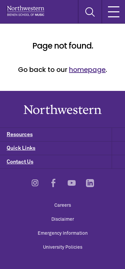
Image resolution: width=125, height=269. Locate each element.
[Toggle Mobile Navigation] (113, 11)
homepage (87, 69)
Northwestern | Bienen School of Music (25, 11)
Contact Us (66, 161)
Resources (66, 134)
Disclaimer (62, 219)
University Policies (62, 247)
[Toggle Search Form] (90, 12)
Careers (62, 205)
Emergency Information (63, 233)
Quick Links (66, 148)
